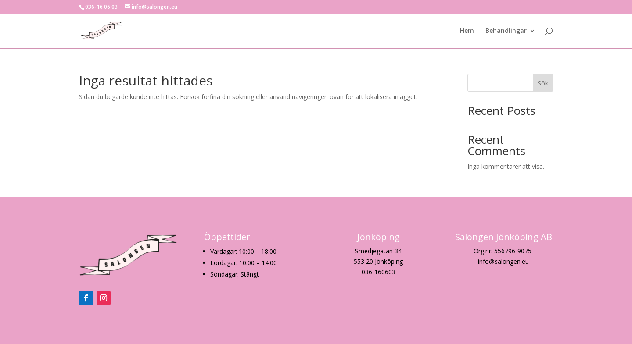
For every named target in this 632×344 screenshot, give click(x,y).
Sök (543, 83)
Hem (467, 31)
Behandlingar (506, 31)
